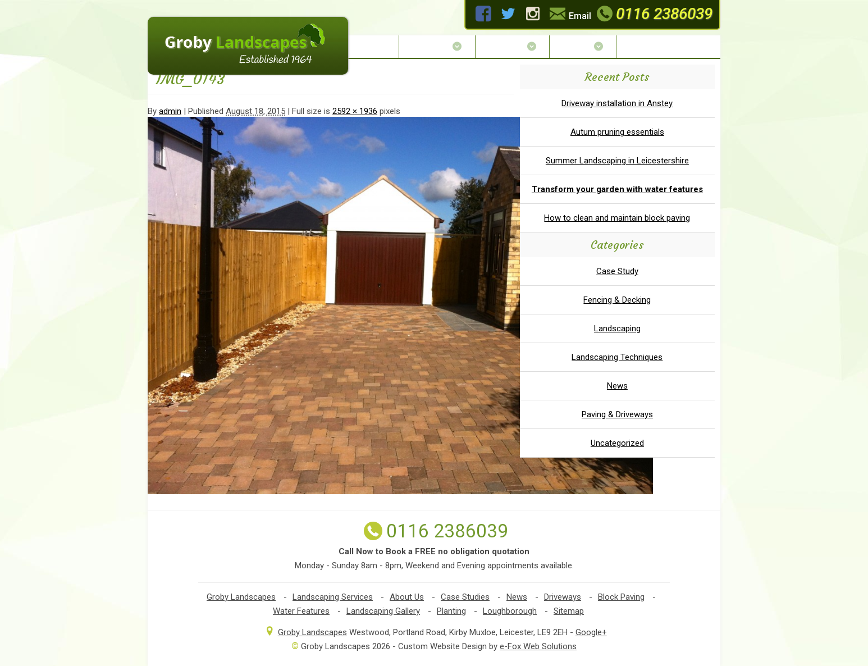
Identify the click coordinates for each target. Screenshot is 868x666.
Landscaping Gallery (383, 611)
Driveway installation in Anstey (617, 103)
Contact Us (651, 46)
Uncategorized (617, 443)
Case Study (617, 271)
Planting (451, 611)
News (617, 386)
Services (512, 46)
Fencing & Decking (617, 300)
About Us (436, 46)
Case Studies (465, 597)
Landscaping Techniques (617, 357)
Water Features (301, 611)
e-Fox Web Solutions (538, 646)
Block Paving (621, 597)
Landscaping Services (333, 597)
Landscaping (617, 328)
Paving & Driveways (617, 414)
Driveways (562, 597)
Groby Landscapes (241, 597)
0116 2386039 (653, 13)
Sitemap (569, 611)
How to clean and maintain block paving (617, 218)
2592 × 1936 (354, 111)
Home (376, 46)
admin (170, 111)
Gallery (583, 46)
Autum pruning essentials (617, 132)
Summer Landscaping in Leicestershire (617, 161)
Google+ (591, 632)
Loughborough (510, 611)
